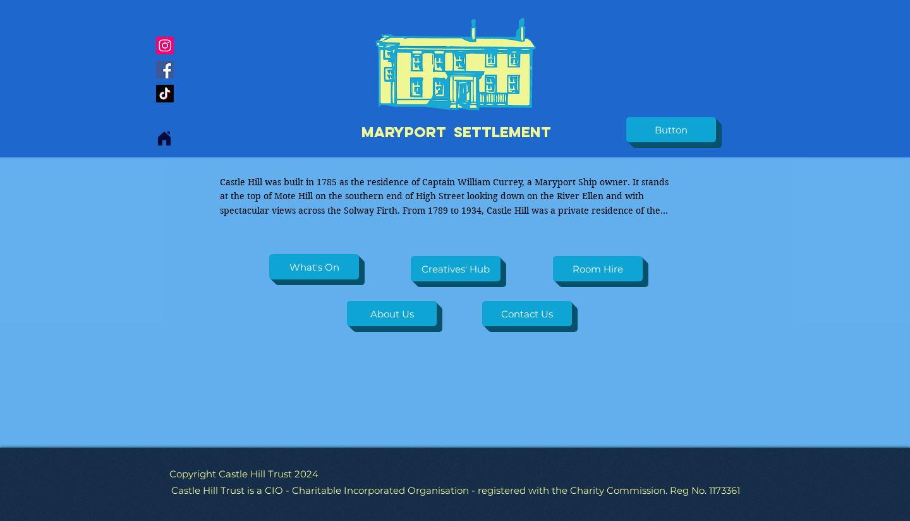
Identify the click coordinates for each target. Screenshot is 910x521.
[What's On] (314, 266)
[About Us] (392, 313)
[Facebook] (165, 69)
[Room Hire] (598, 268)
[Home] (164, 138)
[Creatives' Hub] (455, 268)
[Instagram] (165, 45)
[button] (671, 129)
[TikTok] (165, 93)
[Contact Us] (527, 313)
